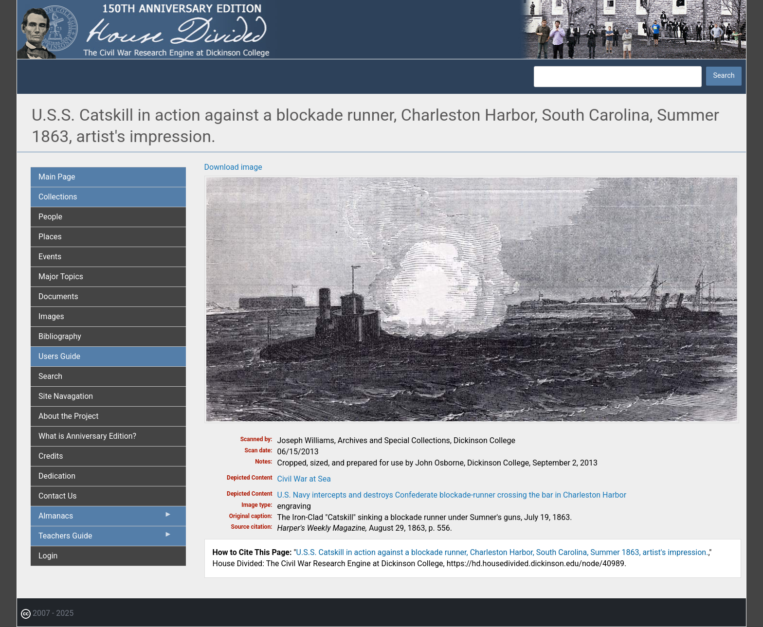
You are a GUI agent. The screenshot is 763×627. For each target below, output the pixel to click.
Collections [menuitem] (57, 196)
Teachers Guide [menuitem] (105, 538)
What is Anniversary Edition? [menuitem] (87, 436)
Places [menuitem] (50, 236)
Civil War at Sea (304, 479)
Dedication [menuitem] (56, 476)
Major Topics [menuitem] (60, 276)
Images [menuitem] (51, 316)
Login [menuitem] (47, 555)
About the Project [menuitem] (68, 416)
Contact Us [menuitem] (57, 496)
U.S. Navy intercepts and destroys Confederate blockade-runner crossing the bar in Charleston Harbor (452, 495)
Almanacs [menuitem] (105, 518)
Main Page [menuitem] (56, 176)
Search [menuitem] (50, 376)
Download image (233, 167)
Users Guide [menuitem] (59, 356)
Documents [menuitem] (58, 296)
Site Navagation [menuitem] (65, 396)
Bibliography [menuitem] (59, 336)
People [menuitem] (50, 216)
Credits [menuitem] (50, 456)
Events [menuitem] (49, 256)
